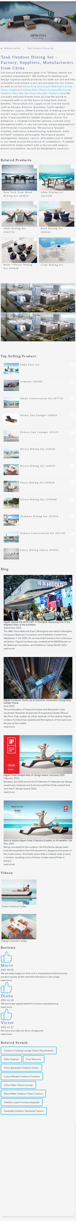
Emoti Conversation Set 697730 (41, 398)
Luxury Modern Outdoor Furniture (22, 1076)
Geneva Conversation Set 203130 (42, 533)
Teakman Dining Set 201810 (39, 516)
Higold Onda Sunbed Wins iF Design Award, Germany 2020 (34, 775)
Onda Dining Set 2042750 (15, 230)
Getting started (12, 48)
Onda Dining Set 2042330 (52, 194)
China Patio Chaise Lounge (18, 1085)
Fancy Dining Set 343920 (37, 482)
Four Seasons (33, 1059)
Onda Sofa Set (30, 364)
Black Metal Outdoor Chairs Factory (23, 1093)
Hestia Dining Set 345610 (37, 466)
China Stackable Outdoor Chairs (21, 1067)
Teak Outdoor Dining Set (40, 48)
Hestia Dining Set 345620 (37, 449)
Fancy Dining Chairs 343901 (39, 550)
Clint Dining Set (52, 265)
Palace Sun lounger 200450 (38, 415)
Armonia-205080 (31, 381)
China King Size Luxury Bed (39, 86)
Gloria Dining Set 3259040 (38, 499)
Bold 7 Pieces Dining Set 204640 (18, 266)
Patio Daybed (11, 1059)
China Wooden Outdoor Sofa (47, 93)
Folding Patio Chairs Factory (39, 89)
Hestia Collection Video (14, 941)
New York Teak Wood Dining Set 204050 (18, 194)
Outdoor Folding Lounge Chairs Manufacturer (28, 1050)
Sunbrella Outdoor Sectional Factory (24, 1111)
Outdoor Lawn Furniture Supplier (21, 1102)
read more (9, 648)
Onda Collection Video (14, 906)
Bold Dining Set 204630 (52, 230)
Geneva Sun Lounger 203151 (39, 432)
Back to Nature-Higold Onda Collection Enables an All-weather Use (38, 840)
